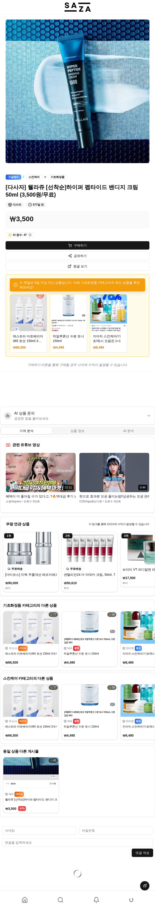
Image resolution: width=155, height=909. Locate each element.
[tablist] (77, 431)
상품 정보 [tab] (77, 431)
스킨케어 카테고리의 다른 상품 (28, 678)
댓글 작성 (142, 853)
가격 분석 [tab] (27, 431)
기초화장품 (57, 177)
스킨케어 (34, 177)
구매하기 (77, 245)
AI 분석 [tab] (128, 431)
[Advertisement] (77, 389)
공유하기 (77, 256)
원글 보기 (77, 266)
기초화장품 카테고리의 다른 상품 (30, 605)
